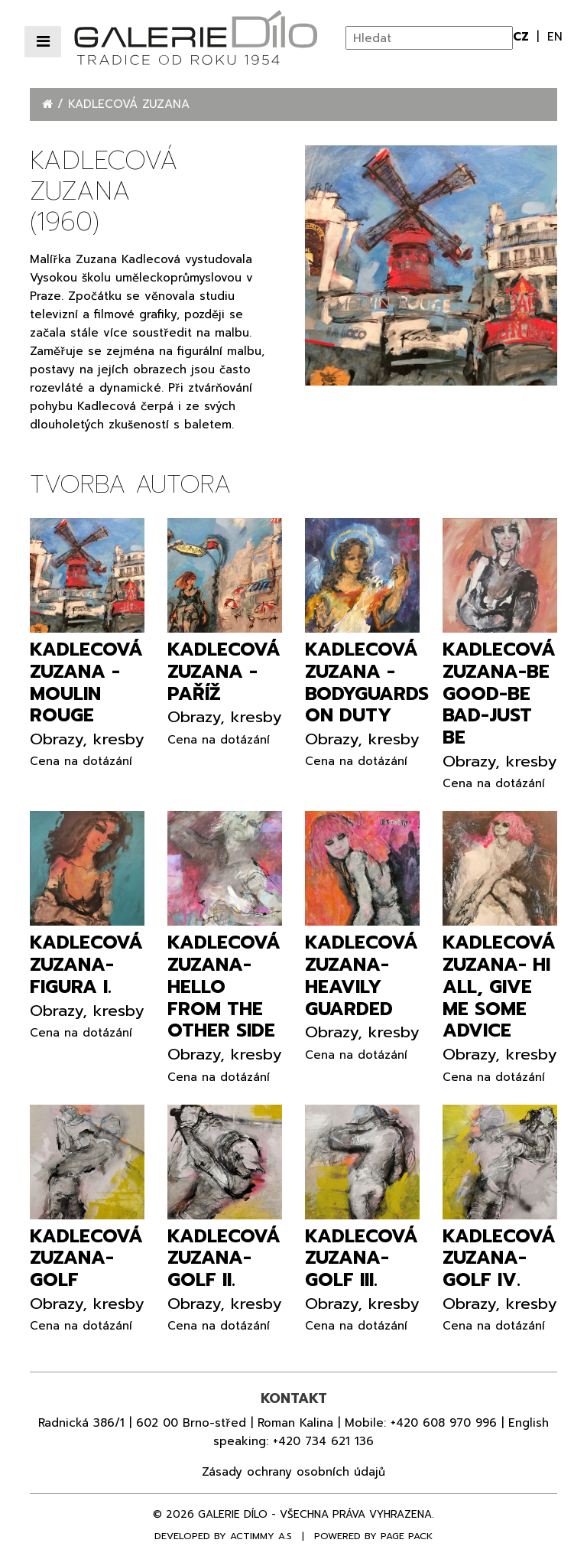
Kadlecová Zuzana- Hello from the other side (224, 986)
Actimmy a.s (261, 1536)
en (555, 36)
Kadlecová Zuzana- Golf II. (224, 1258)
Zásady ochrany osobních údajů (293, 1471)
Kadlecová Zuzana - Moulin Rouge (86, 682)
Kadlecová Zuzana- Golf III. (361, 1258)
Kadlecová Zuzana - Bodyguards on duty (367, 682)
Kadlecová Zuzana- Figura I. (86, 965)
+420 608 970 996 (444, 1422)
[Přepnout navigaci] (42, 41)
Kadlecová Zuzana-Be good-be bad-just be (499, 693)
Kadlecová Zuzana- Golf (86, 1258)
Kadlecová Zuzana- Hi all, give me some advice (499, 986)
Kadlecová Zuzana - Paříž (224, 672)
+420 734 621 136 (323, 1441)
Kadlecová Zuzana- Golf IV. (499, 1258)
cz (523, 36)
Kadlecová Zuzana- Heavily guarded (361, 975)
